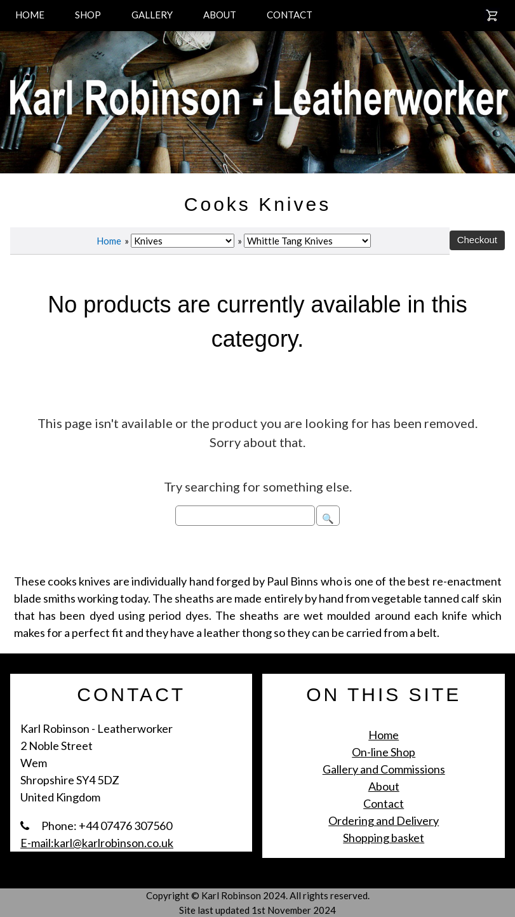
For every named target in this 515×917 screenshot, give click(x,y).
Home (109, 240)
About (383, 786)
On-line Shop (383, 752)
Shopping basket (383, 838)
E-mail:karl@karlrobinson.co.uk (96, 843)
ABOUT (219, 14)
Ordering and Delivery (383, 820)
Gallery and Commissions (384, 769)
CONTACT (289, 14)
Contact (383, 803)
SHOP (88, 14)
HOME (29, 14)
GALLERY (152, 14)
